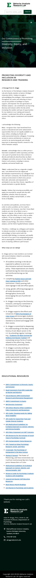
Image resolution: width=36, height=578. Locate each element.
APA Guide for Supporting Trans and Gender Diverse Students (18, 420)
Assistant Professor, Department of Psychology (16, 521)
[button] (31, 22)
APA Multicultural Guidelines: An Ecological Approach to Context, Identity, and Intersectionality (20, 426)
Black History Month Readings (16, 485)
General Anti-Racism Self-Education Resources (18, 480)
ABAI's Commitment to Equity (16, 401)
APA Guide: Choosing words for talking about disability (19, 414)
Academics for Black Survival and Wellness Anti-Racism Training (19, 337)
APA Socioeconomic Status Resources (19, 441)
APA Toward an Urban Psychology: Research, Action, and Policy (17, 445)
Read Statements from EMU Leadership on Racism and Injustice (19, 391)
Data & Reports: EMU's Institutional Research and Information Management (19, 397)
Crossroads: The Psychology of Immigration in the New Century (17, 451)
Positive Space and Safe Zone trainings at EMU (18, 280)
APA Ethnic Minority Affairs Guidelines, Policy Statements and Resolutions (19, 409)
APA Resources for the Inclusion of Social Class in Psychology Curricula (20, 437)
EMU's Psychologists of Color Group (18, 315)
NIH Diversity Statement (14, 405)
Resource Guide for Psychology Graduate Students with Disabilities (20, 474)
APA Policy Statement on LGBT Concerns (20, 432)
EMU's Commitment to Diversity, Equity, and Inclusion (19, 386)
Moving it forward (12, 455)
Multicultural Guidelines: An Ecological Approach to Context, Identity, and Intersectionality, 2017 (19, 468)
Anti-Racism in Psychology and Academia (20, 488)
